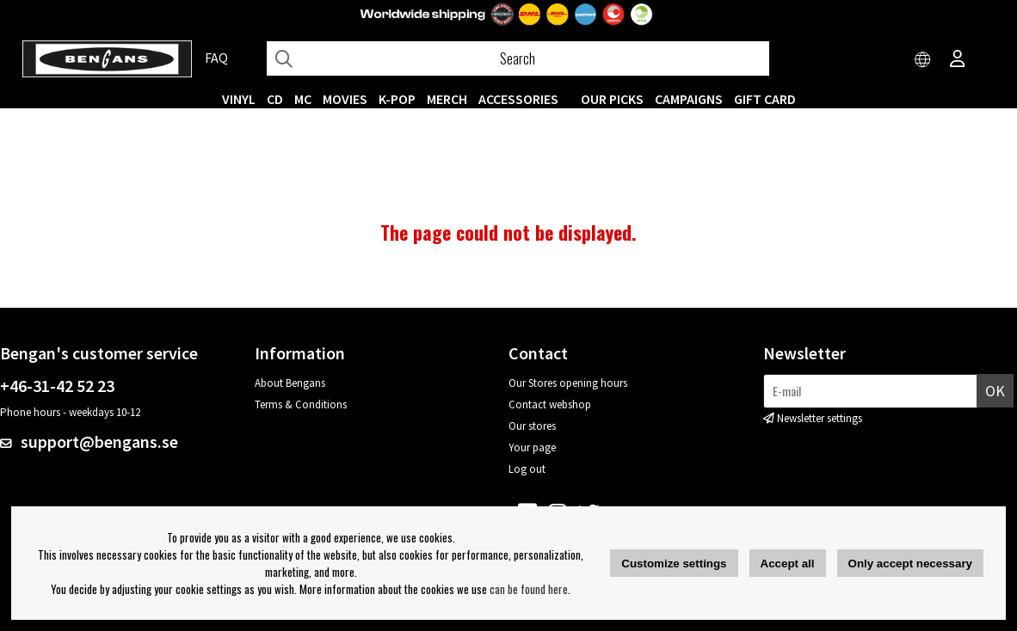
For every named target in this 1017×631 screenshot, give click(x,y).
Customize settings (673, 563)
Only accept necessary (910, 563)
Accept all (788, 563)
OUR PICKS (612, 98)
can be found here (529, 588)
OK (995, 391)
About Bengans (290, 383)
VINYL (239, 98)
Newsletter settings (819, 418)
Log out (526, 469)
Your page (532, 447)
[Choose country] (923, 60)
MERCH (447, 98)
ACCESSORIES (518, 98)
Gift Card (765, 98)
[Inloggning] (957, 60)
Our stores (532, 426)
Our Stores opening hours (567, 383)
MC (302, 98)
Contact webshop (549, 404)
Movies (345, 98)
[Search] (518, 58)
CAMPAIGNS (689, 98)
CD (275, 98)
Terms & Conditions (301, 404)
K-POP (397, 98)
